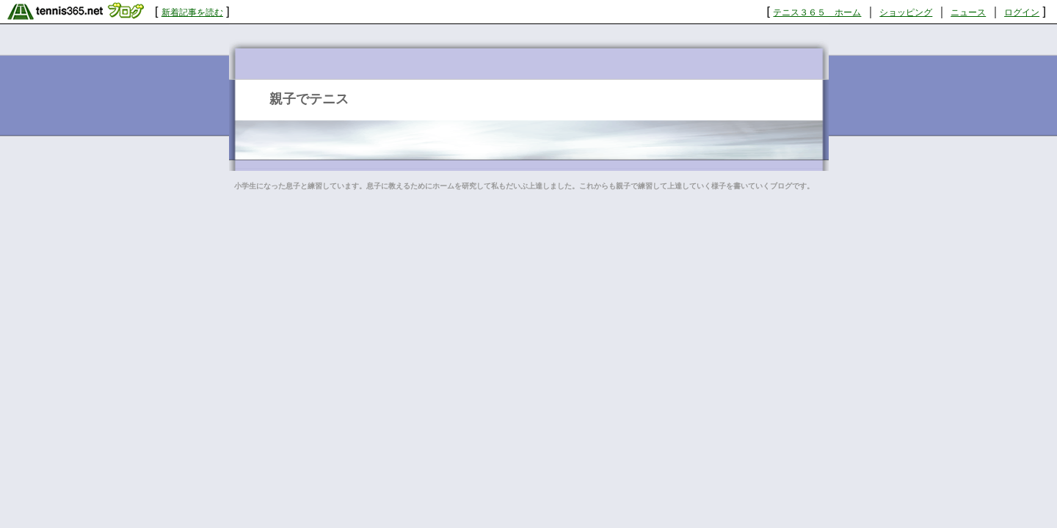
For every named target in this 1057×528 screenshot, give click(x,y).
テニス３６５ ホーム (817, 12)
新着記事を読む (192, 12)
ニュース (968, 12)
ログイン (1021, 12)
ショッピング (905, 12)
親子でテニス (309, 99)
